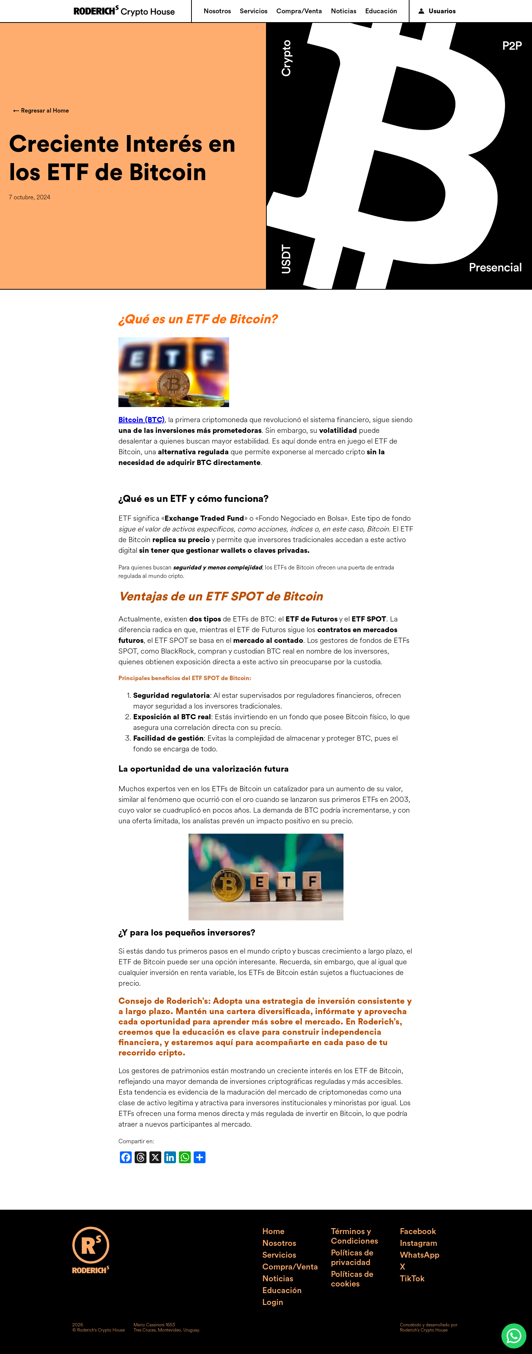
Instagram (418, 1243)
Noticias (343, 11)
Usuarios (437, 11)
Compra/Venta (299, 11)
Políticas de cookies (352, 1279)
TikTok (412, 1279)
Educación (381, 11)
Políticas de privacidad (352, 1258)
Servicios (253, 11)
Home (273, 1231)
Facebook (418, 1231)
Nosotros (217, 11)
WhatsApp (419, 1255)
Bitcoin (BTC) (141, 420)
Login (272, 1302)
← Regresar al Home (41, 111)
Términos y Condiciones (354, 1236)
